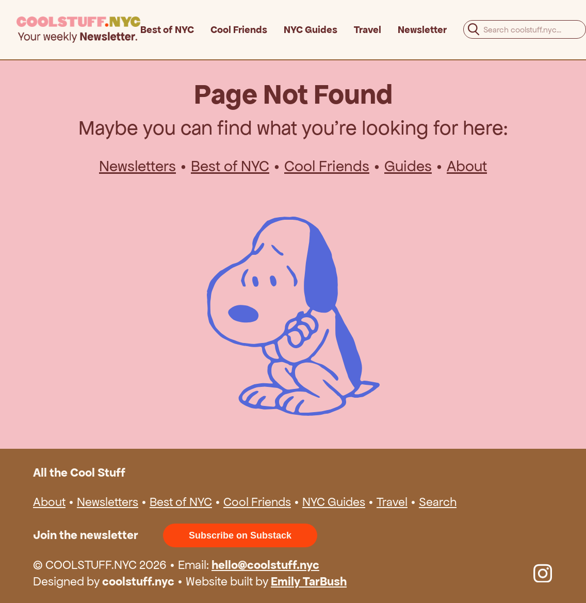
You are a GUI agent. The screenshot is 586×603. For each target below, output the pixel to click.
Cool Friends (238, 29)
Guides (408, 166)
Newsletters (137, 166)
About (467, 166)
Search (438, 502)
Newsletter (422, 29)
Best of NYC (167, 29)
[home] (78, 30)
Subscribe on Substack (240, 535)
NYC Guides (310, 29)
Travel (367, 29)
